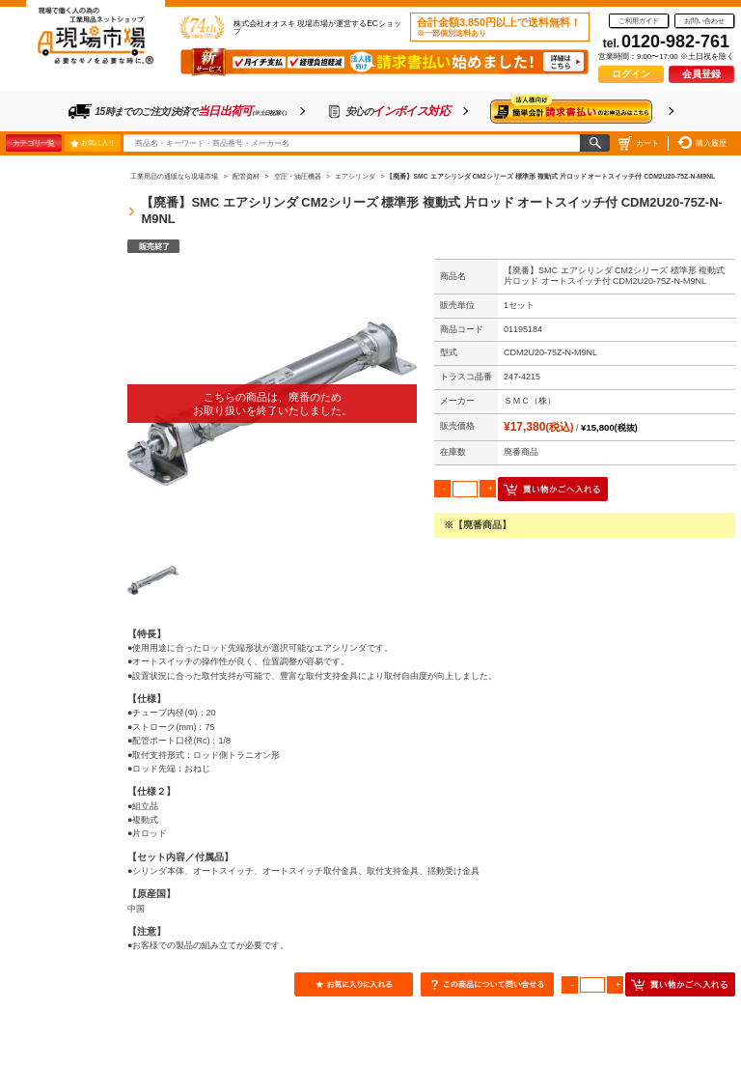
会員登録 (701, 74)
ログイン (631, 74)
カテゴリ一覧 (33, 143)
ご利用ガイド (638, 20)
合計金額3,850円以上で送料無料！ (499, 27)
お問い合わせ (704, 20)
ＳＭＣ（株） (530, 401)
